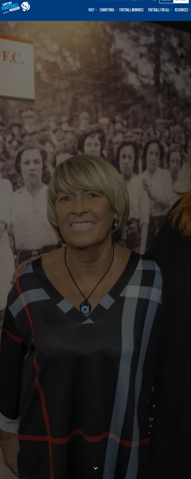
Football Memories (131, 15)
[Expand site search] (154, 5)
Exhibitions (107, 15)
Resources (181, 15)
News (100, 5)
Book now (166, 5)
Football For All (159, 15)
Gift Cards (181, 5)
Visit (91, 15)
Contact (110, 5)
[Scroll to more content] (95, 468)
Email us (122, 5)
